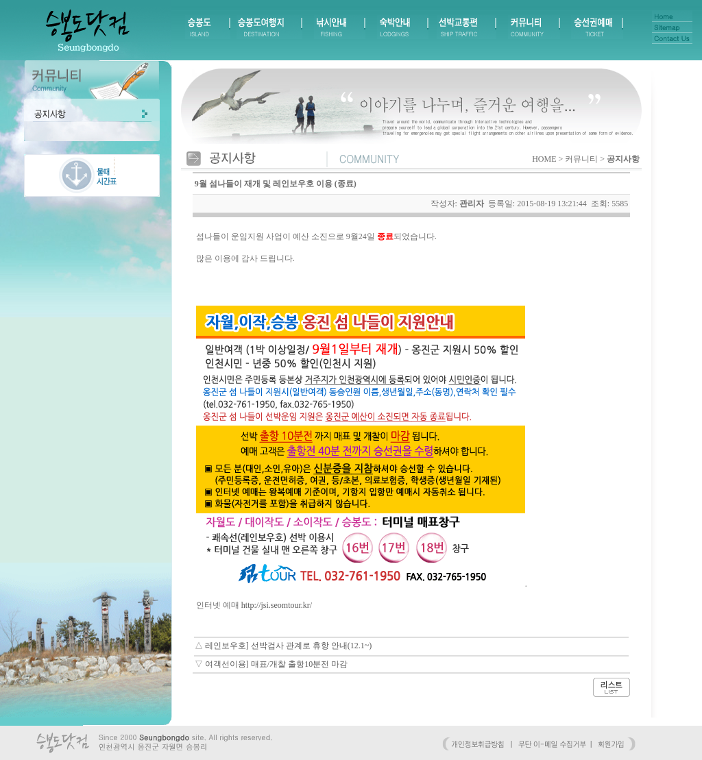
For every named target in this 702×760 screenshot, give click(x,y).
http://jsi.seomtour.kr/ (276, 605)
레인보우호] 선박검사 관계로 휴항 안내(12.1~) (288, 645)
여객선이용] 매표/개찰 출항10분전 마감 (276, 664)
